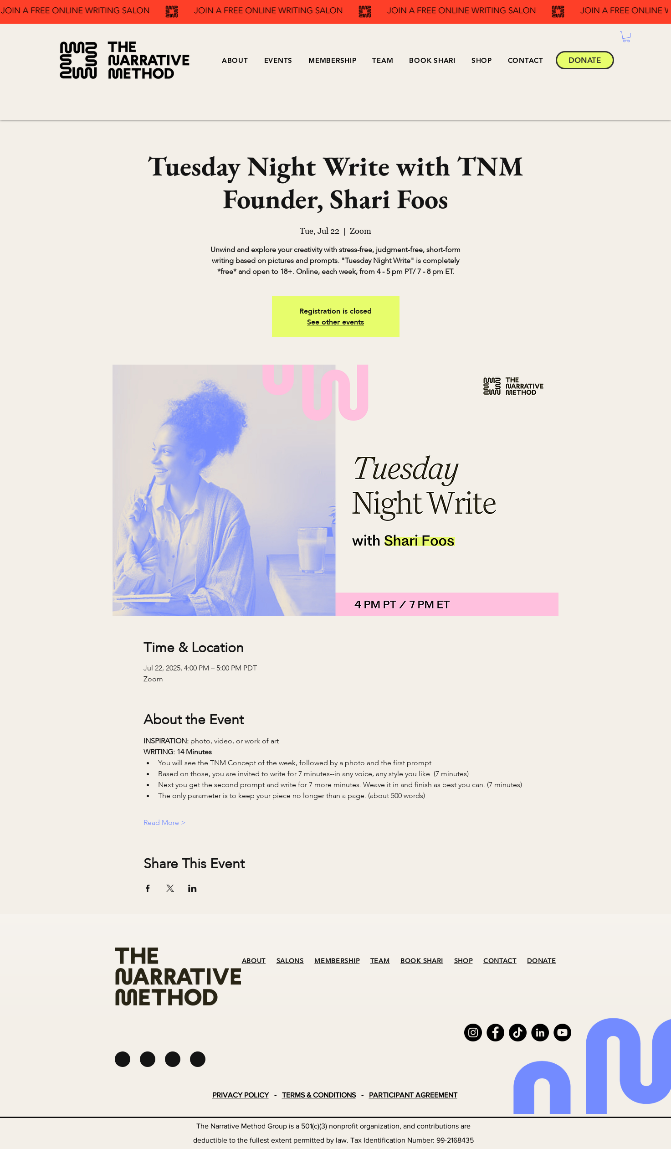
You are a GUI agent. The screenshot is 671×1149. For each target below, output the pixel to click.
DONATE (541, 961)
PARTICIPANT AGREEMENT (413, 1095)
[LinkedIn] (540, 1032)
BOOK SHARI (421, 961)
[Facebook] (495, 1032)
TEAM (380, 961)
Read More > (164, 823)
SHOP (463, 961)
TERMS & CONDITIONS (319, 1095)
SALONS (290, 961)
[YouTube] (562, 1032)
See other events (335, 322)
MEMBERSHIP (336, 961)
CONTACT (500, 961)
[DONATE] (585, 60)
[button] (278, 60)
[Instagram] (473, 1032)
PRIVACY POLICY (240, 1095)
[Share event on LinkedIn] (192, 888)
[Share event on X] (170, 888)
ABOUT (254, 961)
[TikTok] (518, 1032)
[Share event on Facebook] (147, 888)
